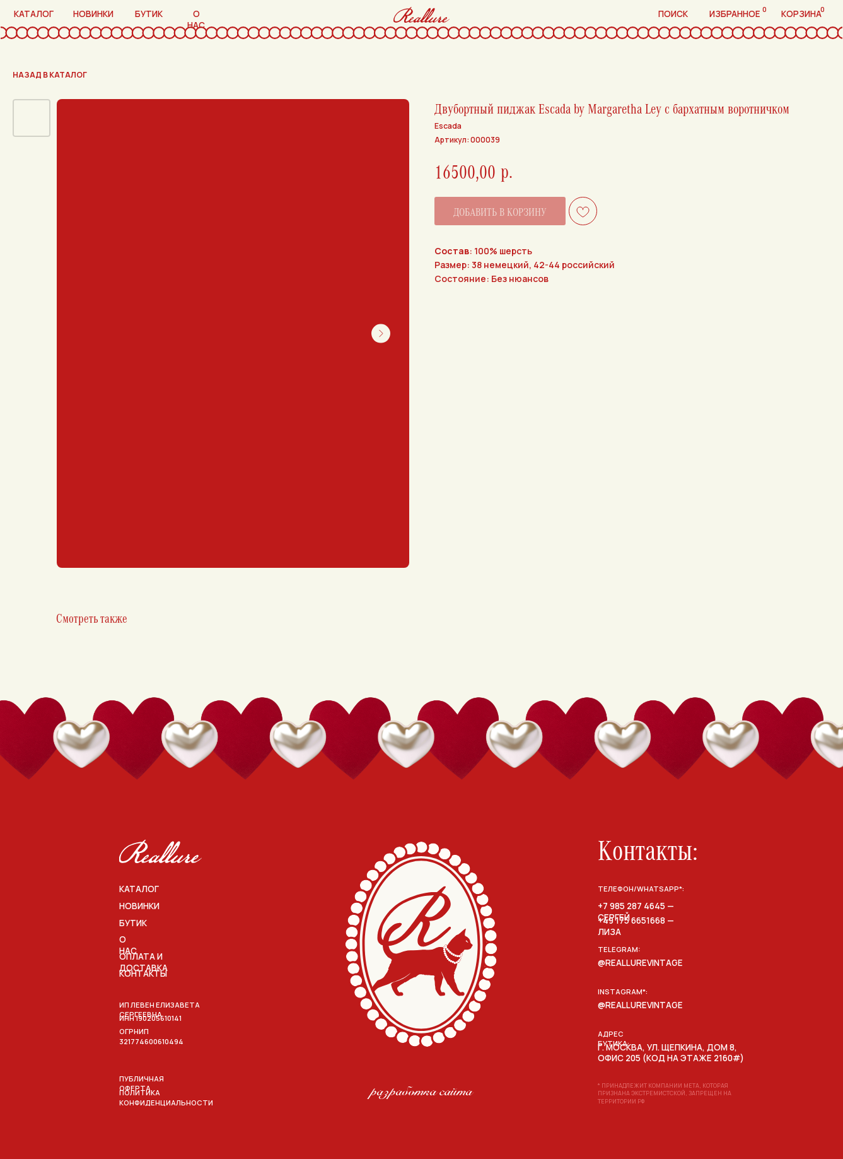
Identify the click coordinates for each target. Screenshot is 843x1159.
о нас (196, 19)
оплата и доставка (143, 962)
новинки (93, 14)
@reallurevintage (640, 962)
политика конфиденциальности (166, 1097)
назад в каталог (50, 74)
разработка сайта (421, 1091)
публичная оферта (141, 1083)
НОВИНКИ (139, 906)
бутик (149, 14)
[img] (160, 851)
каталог (34, 14)
